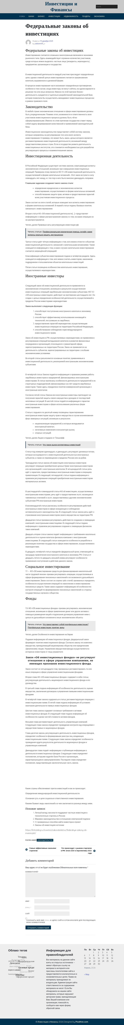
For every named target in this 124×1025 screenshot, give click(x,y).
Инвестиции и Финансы (61, 6)
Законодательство (45, 840)
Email (28, 907)
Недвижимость (71, 16)
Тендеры (86, 16)
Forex (22, 16)
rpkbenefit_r (40, 44)
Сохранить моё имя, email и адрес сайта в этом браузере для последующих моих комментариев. (61, 921)
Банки (31, 16)
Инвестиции (54, 16)
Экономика (99, 16)
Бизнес (41, 16)
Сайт (27, 913)
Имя (27, 901)
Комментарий (32, 872)
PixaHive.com (82, 1022)
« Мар (86, 974)
